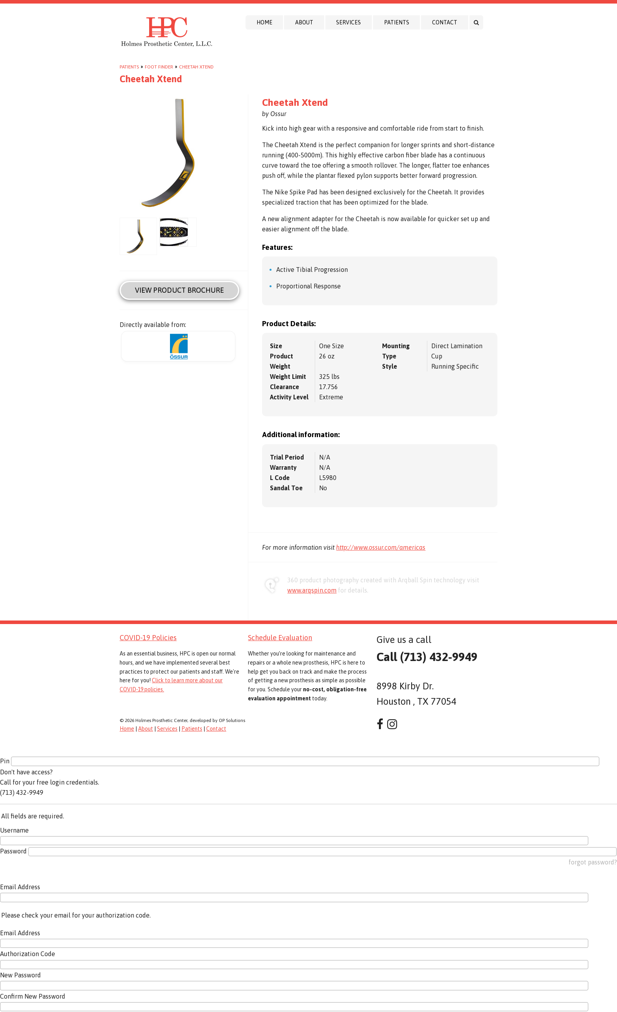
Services (348, 22)
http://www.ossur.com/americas (380, 547)
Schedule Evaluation (280, 637)
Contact (444, 22)
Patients (396, 22)
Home (264, 22)
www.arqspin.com (311, 590)
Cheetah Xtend (196, 67)
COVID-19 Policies (148, 637)
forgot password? (593, 862)
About (304, 22)
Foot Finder (159, 67)
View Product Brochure (179, 290)
